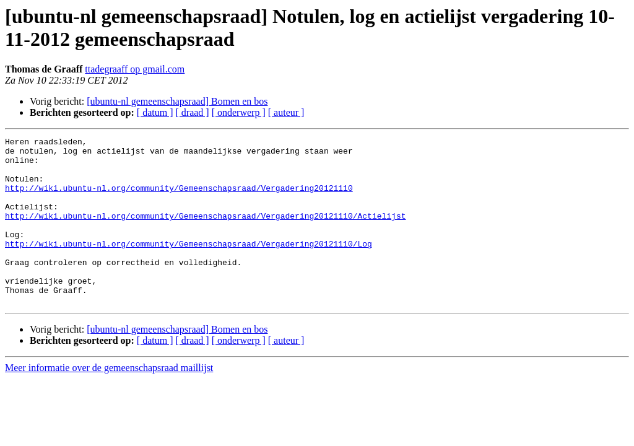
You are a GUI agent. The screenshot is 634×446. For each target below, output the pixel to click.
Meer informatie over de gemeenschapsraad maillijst (109, 401)
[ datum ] (155, 112)
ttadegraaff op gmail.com (135, 69)
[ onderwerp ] (239, 112)
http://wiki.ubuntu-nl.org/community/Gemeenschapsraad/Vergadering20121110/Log (188, 265)
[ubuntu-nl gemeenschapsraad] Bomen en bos (177, 101)
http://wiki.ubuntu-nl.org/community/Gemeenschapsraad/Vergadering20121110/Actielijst (205, 232)
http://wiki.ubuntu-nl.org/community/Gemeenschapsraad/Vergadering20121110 (179, 198)
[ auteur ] (286, 112)
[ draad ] (192, 112)
